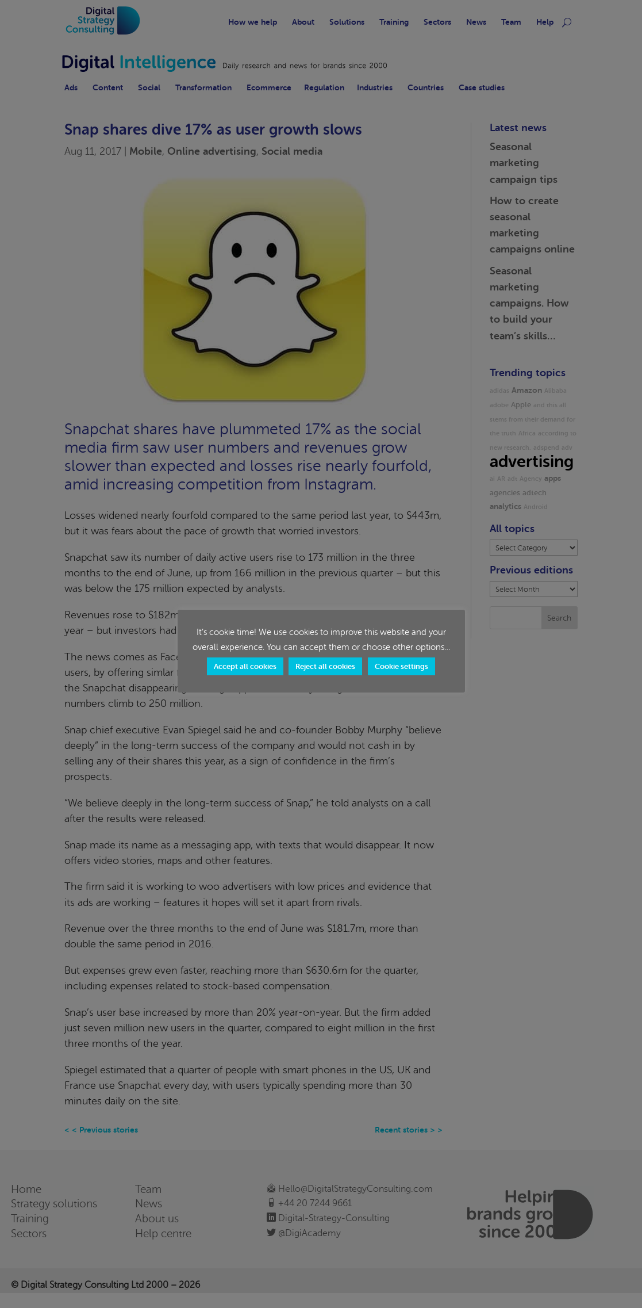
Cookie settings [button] (401, 666)
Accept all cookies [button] (245, 666)
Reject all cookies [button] (325, 666)
